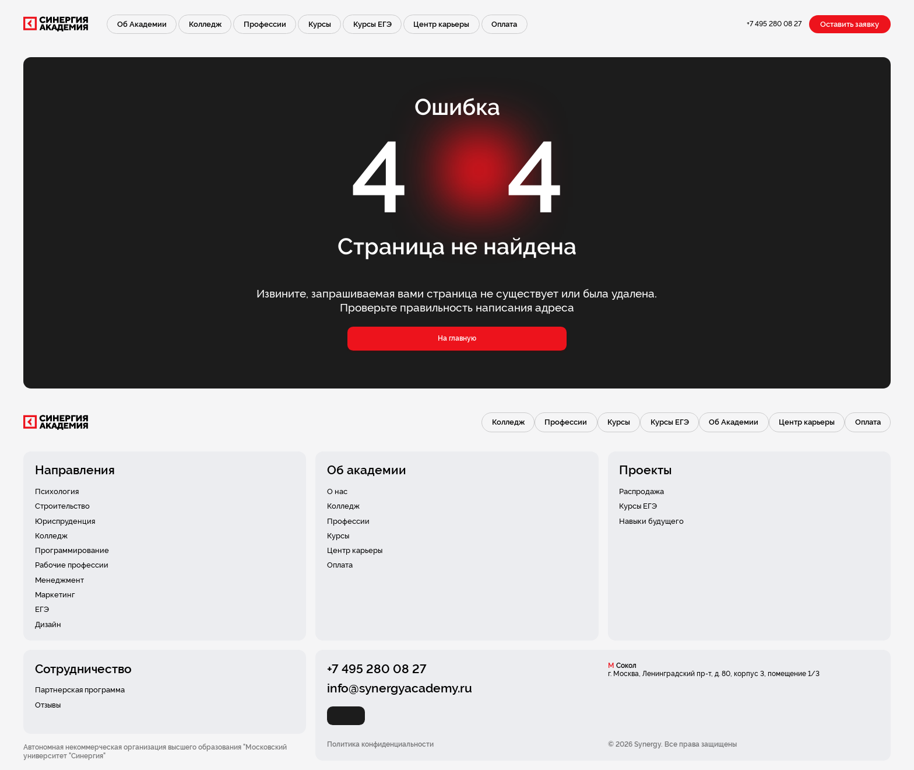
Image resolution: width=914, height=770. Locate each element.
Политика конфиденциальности (380, 744)
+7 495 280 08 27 (774, 24)
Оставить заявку (849, 24)
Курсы (319, 24)
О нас (337, 491)
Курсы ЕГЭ (372, 24)
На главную (457, 338)
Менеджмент (59, 580)
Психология (57, 491)
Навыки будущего (651, 521)
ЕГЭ (42, 609)
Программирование (72, 550)
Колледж (205, 24)
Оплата (504, 24)
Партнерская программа (80, 689)
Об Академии (142, 24)
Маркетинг (55, 594)
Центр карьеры (441, 24)
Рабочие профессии (71, 565)
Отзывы (48, 705)
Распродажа (641, 491)
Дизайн (48, 624)
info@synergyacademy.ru (399, 688)
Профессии (265, 24)
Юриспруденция (65, 521)
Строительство (62, 506)
